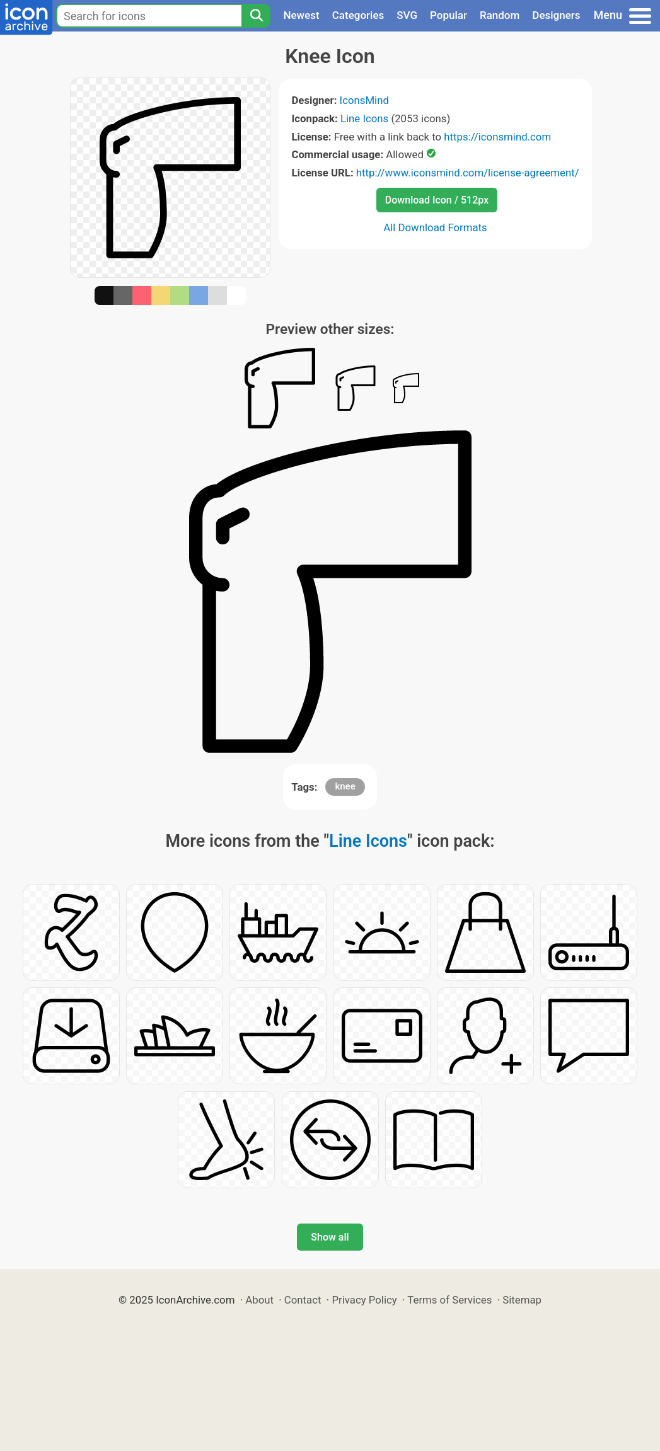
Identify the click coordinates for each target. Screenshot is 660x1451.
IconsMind (364, 100)
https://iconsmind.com (497, 136)
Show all (330, 1237)
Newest (301, 15)
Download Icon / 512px (437, 200)
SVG (407, 15)
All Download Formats (435, 227)
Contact (302, 1299)
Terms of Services (449, 1299)
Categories (358, 15)
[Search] (255, 16)
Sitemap (521, 1299)
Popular (448, 15)
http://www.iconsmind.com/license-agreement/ (467, 172)
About (259, 1299)
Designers (556, 15)
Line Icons (364, 118)
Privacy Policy (364, 1299)
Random (499, 15)
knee (345, 786)
